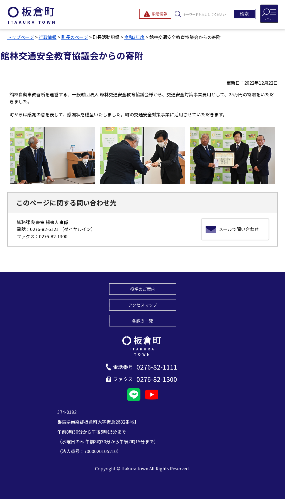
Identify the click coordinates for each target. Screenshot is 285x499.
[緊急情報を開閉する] (155, 14)
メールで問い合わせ (239, 229)
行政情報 (48, 37)
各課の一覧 (142, 321)
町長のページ (74, 37)
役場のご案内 (142, 289)
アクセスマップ (142, 305)
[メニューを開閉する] (269, 13)
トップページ (20, 37)
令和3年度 (134, 37)
